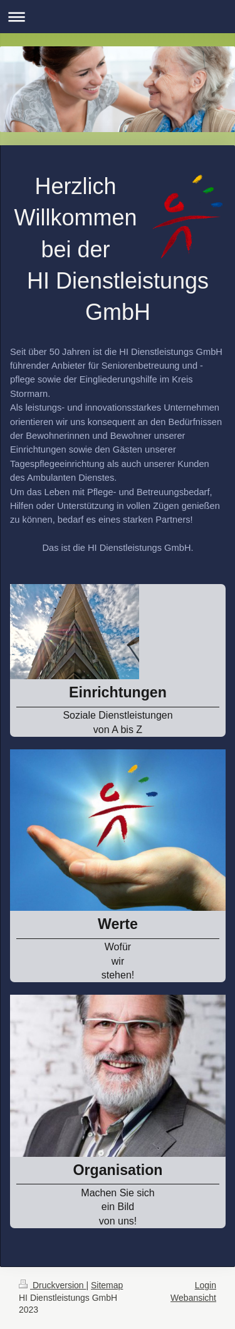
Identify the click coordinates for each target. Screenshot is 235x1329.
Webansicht (193, 1298)
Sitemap (107, 1285)
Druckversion (52, 1285)
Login (205, 1285)
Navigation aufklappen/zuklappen (117, 16)
